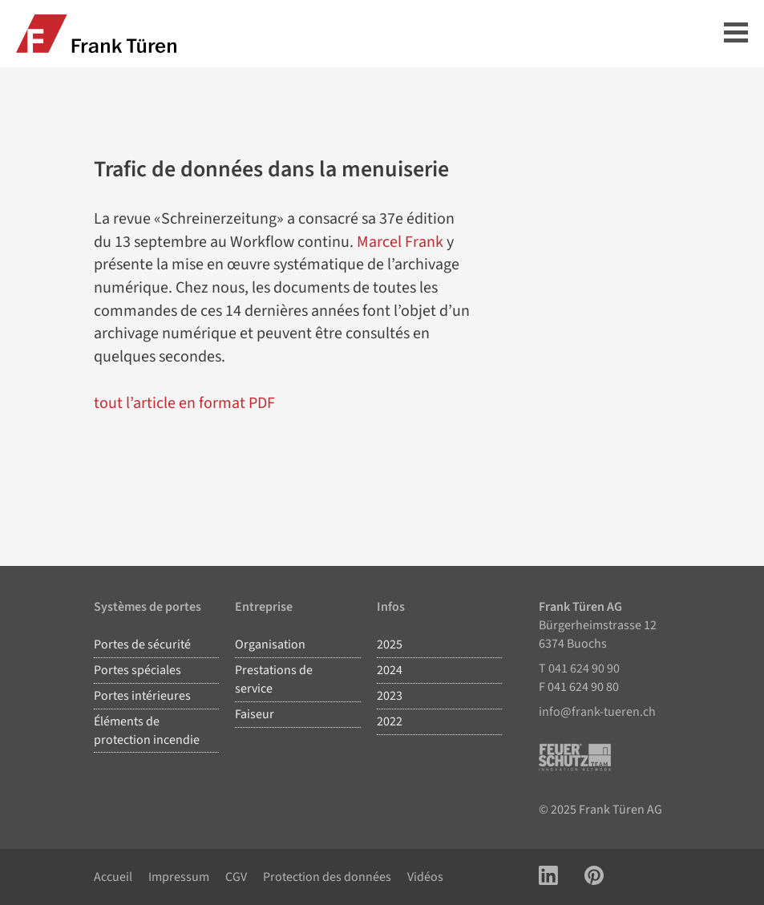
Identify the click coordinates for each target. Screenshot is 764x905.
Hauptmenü (736, 32)
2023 (389, 696)
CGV (236, 877)
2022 (389, 721)
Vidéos (425, 877)
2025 (389, 644)
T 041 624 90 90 (579, 668)
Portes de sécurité (142, 644)
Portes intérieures (142, 696)
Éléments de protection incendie (147, 731)
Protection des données (327, 877)
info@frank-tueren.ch (597, 712)
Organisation (270, 644)
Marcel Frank (400, 242)
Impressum (178, 877)
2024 (389, 670)
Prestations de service (274, 679)
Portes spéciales (137, 670)
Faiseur (254, 714)
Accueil (113, 877)
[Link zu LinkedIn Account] (548, 877)
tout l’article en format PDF (184, 403)
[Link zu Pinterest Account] (594, 877)
